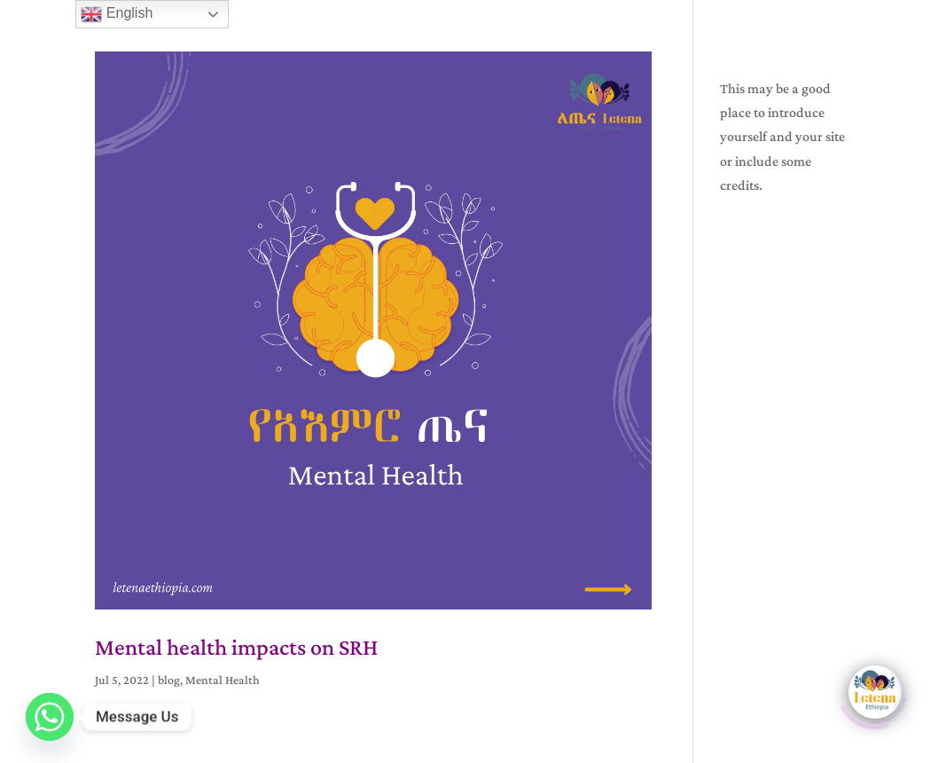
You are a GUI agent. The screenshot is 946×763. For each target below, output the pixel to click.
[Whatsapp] (50, 717)
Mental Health (222, 680)
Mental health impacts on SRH (236, 647)
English (116, 14)
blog (169, 680)
